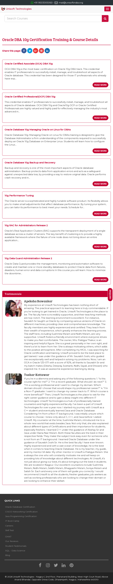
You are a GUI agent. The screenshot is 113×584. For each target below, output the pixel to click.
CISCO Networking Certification (21, 511)
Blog (7, 555)
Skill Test (9, 530)
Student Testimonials (15, 546)
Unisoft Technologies (16, 9)
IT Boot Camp (12, 521)
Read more (100, 84)
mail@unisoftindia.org (68, 2)
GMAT (8, 536)
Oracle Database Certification (20, 507)
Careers (9, 525)
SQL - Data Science (15, 550)
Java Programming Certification (21, 516)
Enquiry (110, 294)
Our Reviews (11, 541)
